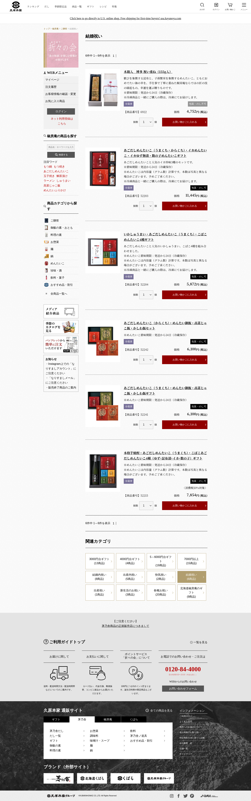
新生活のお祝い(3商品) (130, 592)
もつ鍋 (48, 166)
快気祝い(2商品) (160, 576)
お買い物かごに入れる (185, 121)
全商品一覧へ (59, 293)
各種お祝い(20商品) (161, 592)
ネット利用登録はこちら (62, 121)
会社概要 (184, 743)
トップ (47, 29)
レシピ (103, 6)
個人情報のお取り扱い (190, 732)
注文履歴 (50, 86)
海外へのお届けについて (191, 727)
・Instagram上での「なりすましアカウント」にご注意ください (60, 368)
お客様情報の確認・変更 (60, 93)
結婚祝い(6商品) (191, 576)
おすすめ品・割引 (62, 284)
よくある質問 (186, 721)
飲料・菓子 (57, 277)
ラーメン (49, 180)
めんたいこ (57, 263)
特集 (114, 6)
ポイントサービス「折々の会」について (136, 656)
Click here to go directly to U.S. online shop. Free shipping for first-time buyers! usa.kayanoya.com (125, 18)
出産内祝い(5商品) (130, 576)
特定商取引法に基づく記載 (192, 738)
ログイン (61, 111)
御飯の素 (55, 745)
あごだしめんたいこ (56, 171)
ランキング (33, 6)
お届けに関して (59, 656)
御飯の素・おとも (62, 227)
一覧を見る (200, 642)
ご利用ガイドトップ (67, 642)
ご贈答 (64, 29)
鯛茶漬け (62, 175)
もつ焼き (59, 166)
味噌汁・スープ (99, 740)
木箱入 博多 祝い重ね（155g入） (148, 71)
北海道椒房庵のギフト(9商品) (191, 592)
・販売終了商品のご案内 (60, 387)
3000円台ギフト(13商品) (99, 561)
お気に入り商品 (55, 101)
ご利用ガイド (186, 716)
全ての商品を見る (161, 710)
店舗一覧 (184, 748)
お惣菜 (55, 241)
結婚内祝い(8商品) (99, 576)
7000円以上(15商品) (191, 561)
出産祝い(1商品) (99, 592)
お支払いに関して (97, 656)
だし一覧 (55, 735)
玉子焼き (49, 175)
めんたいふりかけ (55, 190)
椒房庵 (55, 29)
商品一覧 (77, 6)
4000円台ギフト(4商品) (130, 561)
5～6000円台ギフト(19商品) (161, 561)
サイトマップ (186, 754)
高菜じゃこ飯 (52, 185)
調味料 (94, 735)
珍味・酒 (56, 270)
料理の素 (56, 234)
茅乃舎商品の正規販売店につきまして (125, 625)
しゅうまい (63, 180)
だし (46, 6)
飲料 (133, 730)
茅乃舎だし (57, 730)
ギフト (90, 6)
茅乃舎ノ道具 (138, 735)
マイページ (52, 79)
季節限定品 (61, 6)
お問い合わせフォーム (183, 688)
